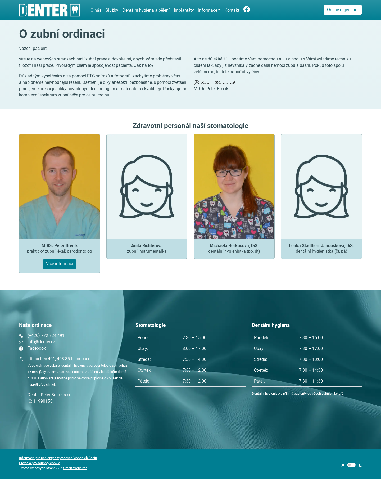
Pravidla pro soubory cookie (39, 463)
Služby (112, 10)
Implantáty (184, 10)
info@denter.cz (41, 341)
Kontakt (232, 10)
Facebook (37, 348)
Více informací (59, 263)
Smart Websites (75, 468)
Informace (207, 10)
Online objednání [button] (343, 9)
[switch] (351, 465)
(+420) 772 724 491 (46, 335)
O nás (95, 10)
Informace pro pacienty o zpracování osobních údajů (58, 458)
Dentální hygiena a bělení (146, 10)
